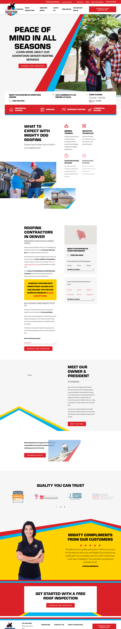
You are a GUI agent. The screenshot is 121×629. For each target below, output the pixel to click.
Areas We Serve (43, 9)
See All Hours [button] (95, 101)
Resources (66, 9)
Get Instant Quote (78, 9)
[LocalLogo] (11, 9)
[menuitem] (19, 9)
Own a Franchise (98, 2)
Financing (45, 625)
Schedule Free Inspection (102, 9)
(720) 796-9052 (18, 101)
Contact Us (59, 625)
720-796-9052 (111, 2)
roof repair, (37, 264)
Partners (80, 2)
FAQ (87, 2)
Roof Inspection (29, 9)
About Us (55, 9)
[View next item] (64, 507)
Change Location (67, 2)
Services (19, 9)
